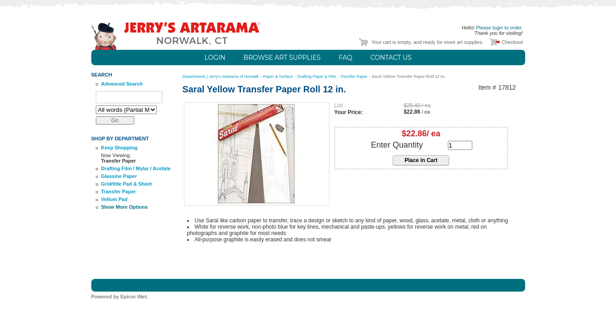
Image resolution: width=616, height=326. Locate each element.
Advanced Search (122, 83)
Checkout (512, 42)
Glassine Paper (119, 176)
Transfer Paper (118, 191)
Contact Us (390, 57)
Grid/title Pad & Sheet (126, 184)
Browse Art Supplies (282, 57)
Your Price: (348, 112)
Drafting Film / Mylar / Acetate (136, 168)
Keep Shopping (119, 147)
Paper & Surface (278, 76)
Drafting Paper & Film (317, 76)
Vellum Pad (114, 199)
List (338, 105)
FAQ (345, 57)
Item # (487, 87)
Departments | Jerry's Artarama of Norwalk (221, 76)
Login (214, 57)
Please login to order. (499, 27)
